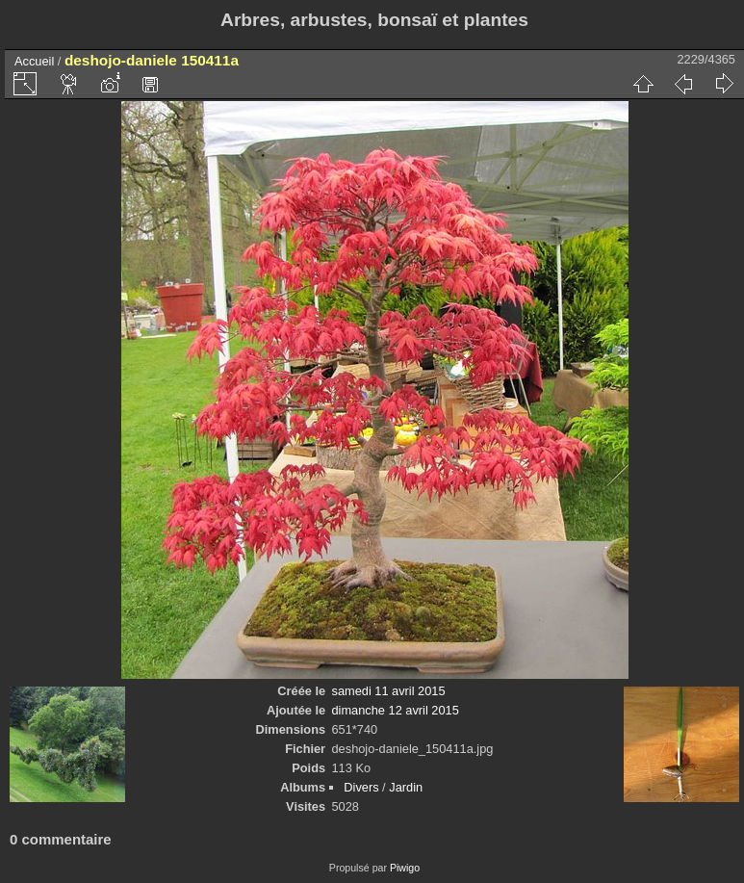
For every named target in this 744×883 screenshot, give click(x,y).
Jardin (406, 787)
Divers (361, 787)
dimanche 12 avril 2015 (395, 710)
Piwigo (405, 867)
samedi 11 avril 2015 (389, 691)
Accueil (34, 61)
